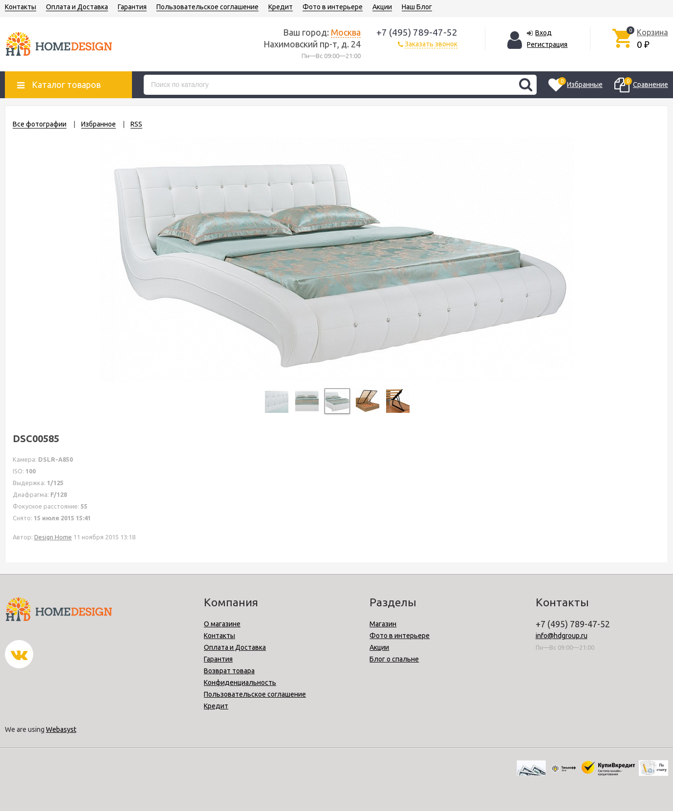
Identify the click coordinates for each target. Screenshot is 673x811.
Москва (346, 32)
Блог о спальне (394, 659)
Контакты (20, 7)
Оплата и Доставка (77, 7)
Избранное (98, 124)
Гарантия (132, 7)
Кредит (280, 7)
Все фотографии (39, 124)
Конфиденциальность (240, 682)
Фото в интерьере (333, 7)
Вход (543, 33)
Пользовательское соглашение (207, 7)
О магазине (222, 624)
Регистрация (547, 44)
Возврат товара (229, 671)
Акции (382, 7)
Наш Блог (417, 7)
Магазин (382, 624)
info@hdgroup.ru (561, 636)
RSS (136, 124)
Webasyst (61, 729)
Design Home (53, 537)
